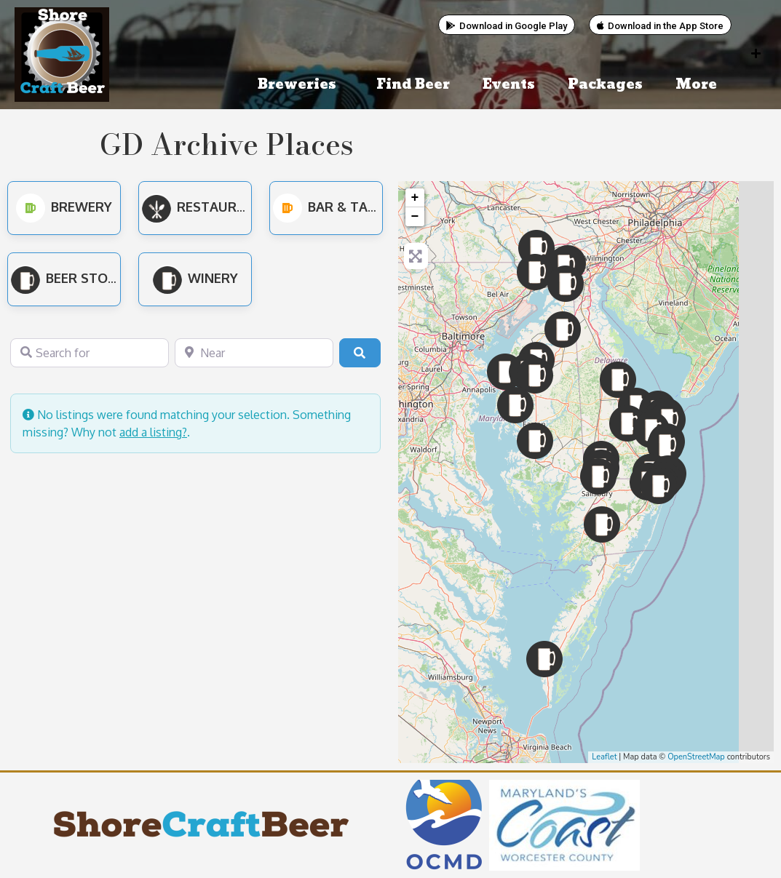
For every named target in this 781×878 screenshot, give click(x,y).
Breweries (301, 85)
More (699, 85)
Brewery (64, 207)
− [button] (415, 217)
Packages (605, 85)
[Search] (359, 352)
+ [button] (415, 198)
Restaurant (202, 207)
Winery (195, 278)
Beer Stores (71, 278)
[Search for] (89, 352)
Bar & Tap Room (346, 207)
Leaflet (604, 756)
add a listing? (153, 432)
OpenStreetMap (696, 756)
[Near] (254, 352)
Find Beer (413, 85)
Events (509, 85)
